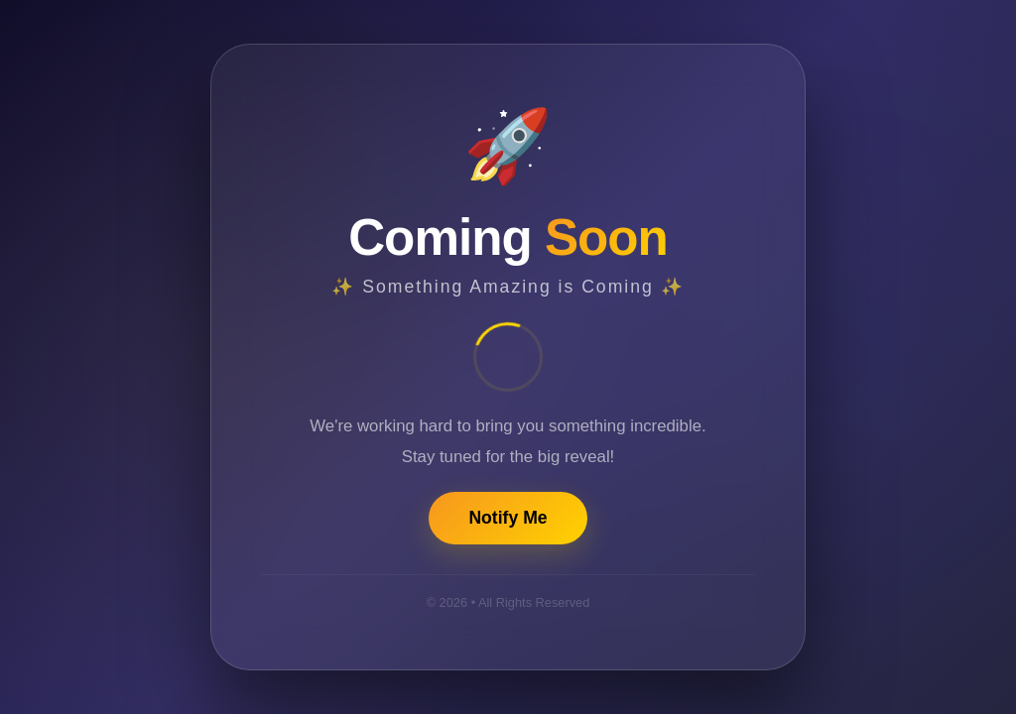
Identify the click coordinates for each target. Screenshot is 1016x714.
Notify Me (507, 518)
